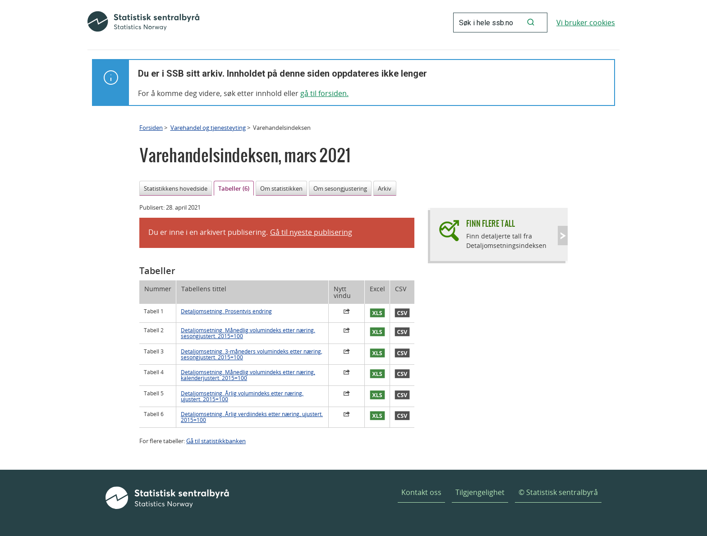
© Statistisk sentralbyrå (558, 492)
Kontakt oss (421, 492)
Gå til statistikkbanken (216, 441)
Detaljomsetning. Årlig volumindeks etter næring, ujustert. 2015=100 (242, 396)
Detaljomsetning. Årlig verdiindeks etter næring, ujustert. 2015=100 (252, 417)
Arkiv (384, 188)
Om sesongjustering (340, 188)
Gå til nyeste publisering (311, 232)
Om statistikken (281, 188)
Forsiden (151, 128)
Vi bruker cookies (585, 22)
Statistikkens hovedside (175, 188)
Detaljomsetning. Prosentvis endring (226, 311)
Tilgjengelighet (480, 492)
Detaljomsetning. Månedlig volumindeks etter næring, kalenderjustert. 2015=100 (248, 375)
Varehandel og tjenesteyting (208, 128)
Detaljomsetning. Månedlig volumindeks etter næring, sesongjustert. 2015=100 (248, 333)
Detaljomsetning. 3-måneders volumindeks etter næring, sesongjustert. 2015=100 (251, 354)
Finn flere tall (490, 223)
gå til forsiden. (324, 93)
